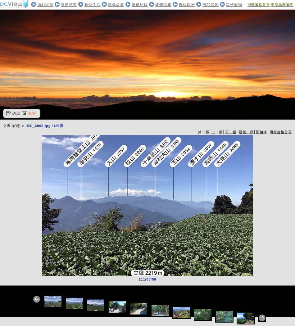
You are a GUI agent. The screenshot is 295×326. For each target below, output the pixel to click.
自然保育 (210, 4)
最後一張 (246, 132)
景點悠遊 (69, 4)
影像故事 (116, 4)
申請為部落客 (282, 5)
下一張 (230, 132)
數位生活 (92, 4)
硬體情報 (163, 4)
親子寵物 (234, 4)
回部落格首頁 (258, 5)
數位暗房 (187, 4)
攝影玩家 (45, 4)
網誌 (16, 113)
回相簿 (261, 132)
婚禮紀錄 (140, 4)
